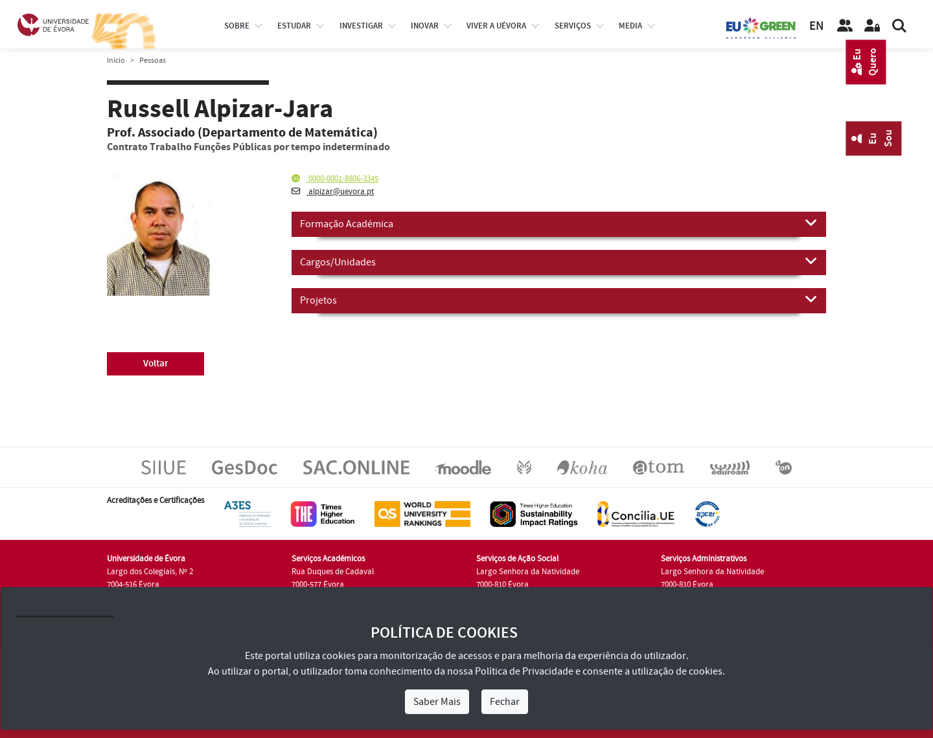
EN (816, 26)
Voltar (155, 363)
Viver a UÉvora (496, 26)
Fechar (505, 701)
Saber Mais (437, 701)
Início (116, 60)
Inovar (425, 26)
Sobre (236, 26)
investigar (361, 26)
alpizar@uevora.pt (333, 191)
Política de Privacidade (524, 671)
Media (630, 26)
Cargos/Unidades (559, 261)
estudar (294, 26)
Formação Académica (559, 223)
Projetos (559, 300)
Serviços (573, 26)
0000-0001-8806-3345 (335, 178)
